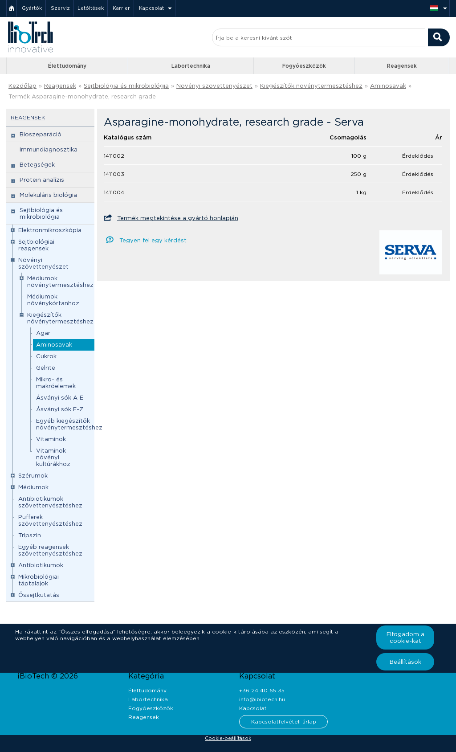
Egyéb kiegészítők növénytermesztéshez (69, 424)
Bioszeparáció (40, 134)
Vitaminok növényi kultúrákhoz (53, 457)
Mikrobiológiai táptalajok (38, 580)
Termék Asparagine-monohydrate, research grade (82, 96)
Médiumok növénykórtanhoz (53, 300)
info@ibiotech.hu (262, 699)
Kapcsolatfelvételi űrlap (283, 721)
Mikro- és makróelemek (56, 382)
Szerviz (60, 8)
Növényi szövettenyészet (214, 85)
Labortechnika (190, 65)
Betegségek (37, 164)
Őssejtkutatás (38, 595)
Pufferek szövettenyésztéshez (50, 520)
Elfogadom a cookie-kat (405, 637)
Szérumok (33, 475)
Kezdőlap (22, 85)
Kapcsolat (151, 8)
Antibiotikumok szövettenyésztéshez (50, 502)
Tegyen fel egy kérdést (153, 240)
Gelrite (45, 367)
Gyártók (32, 8)
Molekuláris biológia (48, 195)
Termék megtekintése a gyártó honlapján (177, 218)
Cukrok (46, 356)
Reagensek (402, 65)
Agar (43, 333)
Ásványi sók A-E (59, 397)
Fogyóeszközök (304, 65)
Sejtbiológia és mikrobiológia (126, 85)
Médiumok (33, 487)
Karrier (121, 8)
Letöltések (90, 8)
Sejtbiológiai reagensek (36, 245)
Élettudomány (67, 65)
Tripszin (29, 535)
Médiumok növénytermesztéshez (60, 281)
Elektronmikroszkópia (49, 230)
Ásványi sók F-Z (59, 409)
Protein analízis (42, 179)
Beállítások (405, 661)
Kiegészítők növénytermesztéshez (311, 85)
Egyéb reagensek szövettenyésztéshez (50, 550)
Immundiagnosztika (48, 149)
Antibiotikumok (40, 565)
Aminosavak (388, 85)
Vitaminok (51, 439)
